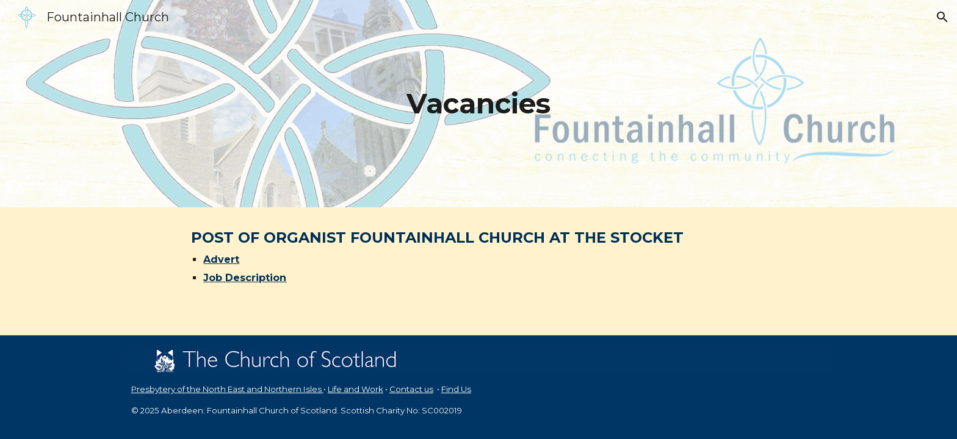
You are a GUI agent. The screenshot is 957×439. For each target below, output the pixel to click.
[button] (942, 17)
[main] (478, 104)
